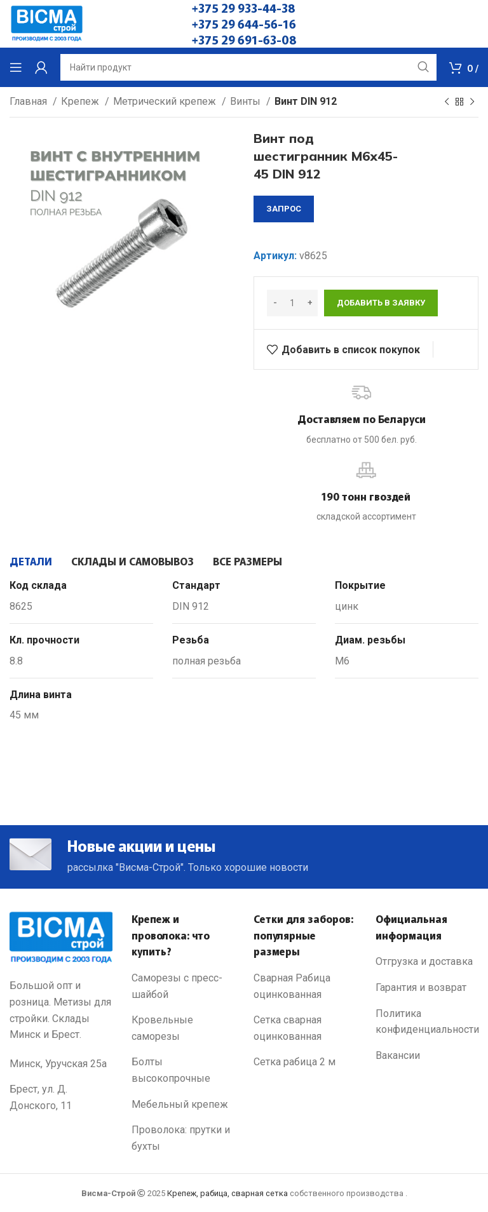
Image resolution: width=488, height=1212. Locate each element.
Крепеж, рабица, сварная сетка (227, 1193)
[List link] (183, 986)
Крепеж (81, 101)
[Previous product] (446, 102)
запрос (283, 208)
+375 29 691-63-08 (244, 39)
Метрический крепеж (166, 101)
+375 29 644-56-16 (244, 23)
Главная (30, 101)
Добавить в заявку (381, 302)
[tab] (31, 560)
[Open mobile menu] (16, 67)
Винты (246, 101)
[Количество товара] (292, 303)
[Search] (248, 67)
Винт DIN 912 (305, 101)
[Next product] (472, 102)
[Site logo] (47, 23)
